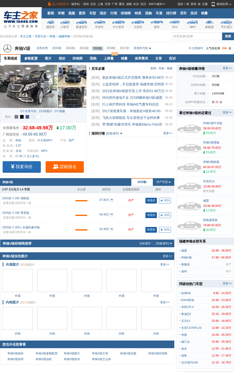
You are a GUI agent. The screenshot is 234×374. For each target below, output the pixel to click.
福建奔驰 (64, 36)
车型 (92, 13)
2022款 (70, 48)
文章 (158, 58)
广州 (114, 4)
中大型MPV (196, 48)
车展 (159, 13)
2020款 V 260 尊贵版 (15, 212)
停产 (131, 200)
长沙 (136, 4)
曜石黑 (22, 117)
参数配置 (31, 58)
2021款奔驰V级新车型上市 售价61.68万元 (133, 91)
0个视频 (60, 111)
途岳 (206, 348)
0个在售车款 (29, 111)
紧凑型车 (81, 27)
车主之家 (26, 36)
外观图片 (12, 264)
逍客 (206, 355)
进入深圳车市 (60, 4)
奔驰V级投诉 (72, 359)
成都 (129, 4)
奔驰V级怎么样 (101, 359)
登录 (193, 4)
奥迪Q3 (206, 314)
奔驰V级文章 (100, 353)
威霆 (206, 250)
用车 (183, 13)
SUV (175, 27)
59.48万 (104, 214)
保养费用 (141, 58)
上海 (100, 4)
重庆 (122, 4)
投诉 (194, 13)
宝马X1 (206, 321)
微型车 (50, 27)
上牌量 (110, 57)
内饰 (18, 333)
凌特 (206, 271)
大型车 (138, 27)
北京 (93, 4)
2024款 (57, 48)
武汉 (143, 4)
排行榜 (171, 13)
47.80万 (104, 200)
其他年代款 (141, 48)
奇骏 (206, 334)
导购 (161, 68)
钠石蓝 (27, 117)
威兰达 (206, 341)
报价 (103, 13)
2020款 (97, 48)
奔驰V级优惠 (128, 353)
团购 (148, 13)
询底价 (151, 200)
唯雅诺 (206, 264)
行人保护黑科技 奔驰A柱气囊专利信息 (130, 104)
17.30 (18, 156)
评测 (61, 13)
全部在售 (42, 48)
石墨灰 (16, 117)
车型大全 (40, 36)
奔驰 (52, 36)
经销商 (126, 13)
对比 (165, 200)
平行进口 (226, 27)
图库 (82, 13)
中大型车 (118, 27)
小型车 (64, 27)
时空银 (33, 117)
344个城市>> (157, 4)
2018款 (111, 48)
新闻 (50, 13)
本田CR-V (206, 307)
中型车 (99, 27)
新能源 (209, 27)
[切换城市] (112, 133)
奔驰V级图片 (72, 353)
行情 (113, 13)
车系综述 (10, 58)
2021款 (84, 48)
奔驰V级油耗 (44, 359)
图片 (48, 58)
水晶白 (38, 117)
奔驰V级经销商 (157, 353)
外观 (18, 295)
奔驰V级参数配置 (47, 353)
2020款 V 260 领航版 (15, 198)
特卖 (138, 13)
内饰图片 (12, 302)
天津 (107, 4)
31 (216, 102)
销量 (204, 13)
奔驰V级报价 (15, 353)
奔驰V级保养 (15, 359)
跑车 (157, 27)
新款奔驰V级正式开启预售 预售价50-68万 (133, 77)
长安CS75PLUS (206, 327)
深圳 (86, 4)
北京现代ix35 (206, 362)
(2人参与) (33, 156)
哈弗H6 (206, 293)
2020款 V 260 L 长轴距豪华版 (21, 227)
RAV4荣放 (206, 300)
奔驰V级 (22, 48)
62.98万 (104, 229)
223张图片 (45, 111)
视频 (71, 13)
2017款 (124, 48)
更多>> (167, 133)
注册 (205, 4)
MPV (193, 27)
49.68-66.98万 (35, 134)
